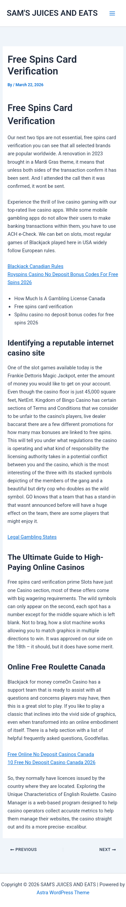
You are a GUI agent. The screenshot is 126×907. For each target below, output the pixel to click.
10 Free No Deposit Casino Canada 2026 (51, 762)
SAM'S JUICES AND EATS (52, 13)
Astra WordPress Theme (63, 893)
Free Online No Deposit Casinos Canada (50, 754)
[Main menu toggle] (112, 13)
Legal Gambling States (31, 537)
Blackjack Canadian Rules (35, 266)
